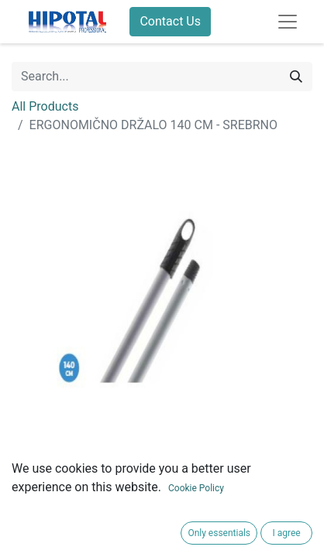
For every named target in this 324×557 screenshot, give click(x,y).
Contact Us (170, 21)
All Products (45, 106)
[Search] (296, 76)
